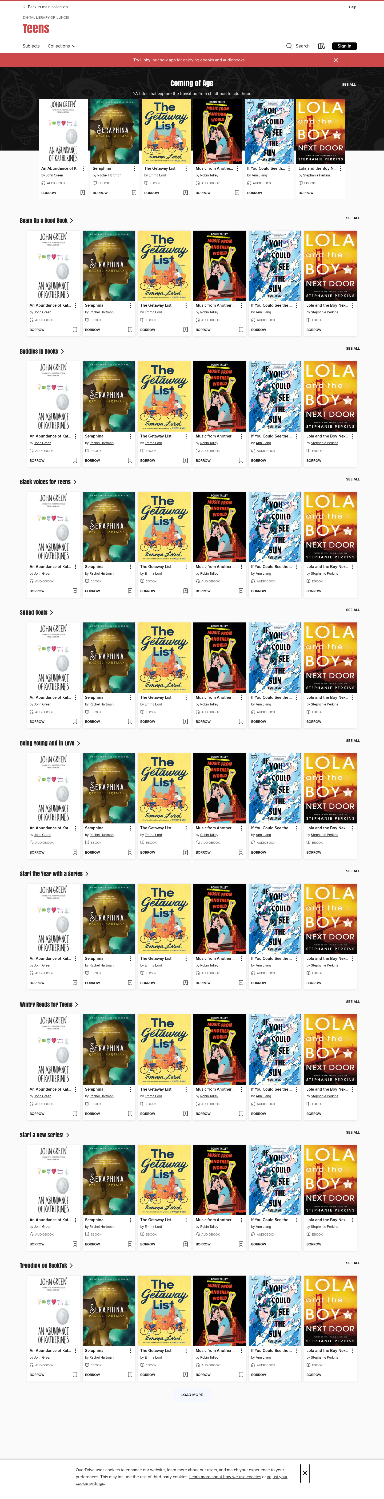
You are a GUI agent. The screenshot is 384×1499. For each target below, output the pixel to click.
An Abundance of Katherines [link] (60, 168)
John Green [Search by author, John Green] (54, 175)
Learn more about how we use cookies (225, 1477)
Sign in (344, 46)
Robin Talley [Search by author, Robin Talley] (209, 175)
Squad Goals (37, 612)
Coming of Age (192, 83)
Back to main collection (45, 7)
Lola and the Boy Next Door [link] (318, 168)
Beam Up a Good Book (47, 220)
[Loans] (322, 47)
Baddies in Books (42, 351)
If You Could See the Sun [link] (266, 168)
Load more (192, 1395)
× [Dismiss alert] (336, 60)
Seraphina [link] (102, 168)
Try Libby (141, 60)
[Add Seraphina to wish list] (134, 193)
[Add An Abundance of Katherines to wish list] (82, 193)
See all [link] (349, 84)
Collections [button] (62, 46)
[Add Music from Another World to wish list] (237, 193)
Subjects (31, 46)
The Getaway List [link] (159, 168)
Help (352, 7)
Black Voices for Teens (49, 482)
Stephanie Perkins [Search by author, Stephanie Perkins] (316, 175)
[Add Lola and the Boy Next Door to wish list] (340, 193)
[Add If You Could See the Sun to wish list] (288, 193)
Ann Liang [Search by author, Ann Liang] (259, 175)
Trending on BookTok (47, 1265)
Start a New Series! (45, 1135)
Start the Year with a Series (55, 873)
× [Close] (305, 1473)
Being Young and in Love (50, 743)
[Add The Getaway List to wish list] (185, 193)
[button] (297, 47)
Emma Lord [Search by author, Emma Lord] (157, 175)
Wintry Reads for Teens (49, 1004)
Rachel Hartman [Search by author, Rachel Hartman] (109, 175)
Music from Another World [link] (215, 168)
